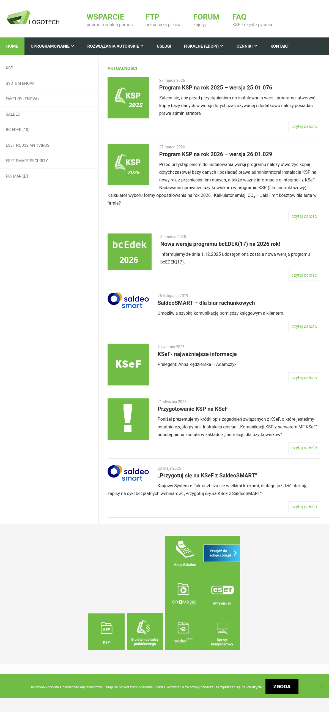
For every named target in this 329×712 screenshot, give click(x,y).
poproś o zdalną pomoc (110, 20)
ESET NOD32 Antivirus (27, 145)
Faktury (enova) (22, 99)
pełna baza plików (163, 20)
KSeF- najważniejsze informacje (197, 354)
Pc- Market (17, 176)
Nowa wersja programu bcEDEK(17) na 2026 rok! (220, 244)
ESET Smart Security (27, 161)
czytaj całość (304, 126)
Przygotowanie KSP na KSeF (193, 409)
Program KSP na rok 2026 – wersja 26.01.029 (215, 154)
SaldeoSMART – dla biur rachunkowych (206, 303)
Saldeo (13, 114)
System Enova (20, 83)
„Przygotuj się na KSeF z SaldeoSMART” (207, 475)
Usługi (164, 46)
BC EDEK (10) (17, 129)
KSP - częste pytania (252, 20)
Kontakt (279, 46)
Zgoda (282, 686)
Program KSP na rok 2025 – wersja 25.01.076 (215, 87)
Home (12, 46)
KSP (9, 68)
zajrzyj (206, 20)
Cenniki (245, 46)
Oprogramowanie (50, 46)
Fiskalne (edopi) (201, 46)
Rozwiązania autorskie (113, 46)
